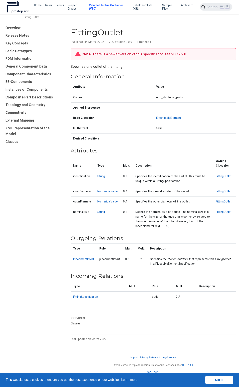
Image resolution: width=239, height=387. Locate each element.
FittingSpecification (85, 297)
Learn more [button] (129, 379)
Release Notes (17, 35)
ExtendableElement (168, 118)
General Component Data (26, 66)
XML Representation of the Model (27, 131)
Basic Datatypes (18, 51)
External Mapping (19, 120)
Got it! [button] (219, 379)
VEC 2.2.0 (178, 54)
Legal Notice (169, 357)
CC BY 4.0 (187, 365)
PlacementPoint (83, 259)
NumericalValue (107, 191)
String (101, 176)
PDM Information (19, 58)
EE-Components (18, 82)
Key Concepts (16, 43)
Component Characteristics (28, 74)
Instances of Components (26, 89)
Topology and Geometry (25, 105)
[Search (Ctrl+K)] (216, 7)
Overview (13, 28)
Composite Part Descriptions (29, 97)
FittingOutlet (223, 176)
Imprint (134, 357)
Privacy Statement (150, 357)
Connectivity (15, 112)
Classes (11, 141)
